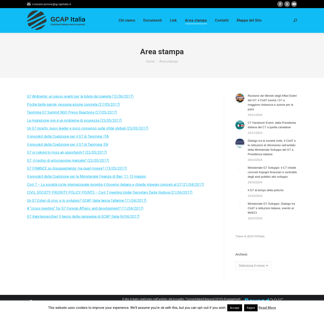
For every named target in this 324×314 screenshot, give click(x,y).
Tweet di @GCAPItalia (250, 236)
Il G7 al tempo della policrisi (266, 190)
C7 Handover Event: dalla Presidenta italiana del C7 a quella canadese (272, 125)
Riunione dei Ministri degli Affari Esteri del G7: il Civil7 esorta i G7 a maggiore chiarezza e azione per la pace (272, 102)
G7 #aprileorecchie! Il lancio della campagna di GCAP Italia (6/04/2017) (83, 216)
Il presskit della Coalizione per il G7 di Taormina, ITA (68, 136)
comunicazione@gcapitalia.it (49, 4)
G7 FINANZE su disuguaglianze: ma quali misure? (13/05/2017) (77, 168)
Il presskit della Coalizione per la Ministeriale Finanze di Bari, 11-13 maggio (86, 176)
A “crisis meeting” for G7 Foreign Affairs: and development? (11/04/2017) (85, 208)
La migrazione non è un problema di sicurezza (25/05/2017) (74, 120)
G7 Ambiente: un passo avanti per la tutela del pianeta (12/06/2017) (80, 96)
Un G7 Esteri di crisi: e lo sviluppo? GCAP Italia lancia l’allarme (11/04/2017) (86, 200)
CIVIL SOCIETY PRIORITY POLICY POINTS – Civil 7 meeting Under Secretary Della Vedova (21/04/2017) (109, 192)
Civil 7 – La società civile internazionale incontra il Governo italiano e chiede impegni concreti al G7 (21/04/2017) (115, 184)
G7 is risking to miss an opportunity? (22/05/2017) (67, 152)
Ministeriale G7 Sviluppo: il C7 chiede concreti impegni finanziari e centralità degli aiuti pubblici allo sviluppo (272, 172)
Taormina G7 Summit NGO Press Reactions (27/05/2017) (72, 112)
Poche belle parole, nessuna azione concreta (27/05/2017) (73, 104)
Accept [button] (234, 308)
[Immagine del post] (239, 98)
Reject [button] (251, 308)
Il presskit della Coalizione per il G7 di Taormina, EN (67, 144)
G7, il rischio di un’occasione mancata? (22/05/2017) (68, 160)
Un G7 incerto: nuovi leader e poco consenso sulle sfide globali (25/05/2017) (87, 128)
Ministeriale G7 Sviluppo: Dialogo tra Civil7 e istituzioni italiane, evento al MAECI (271, 208)
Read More (267, 308)
